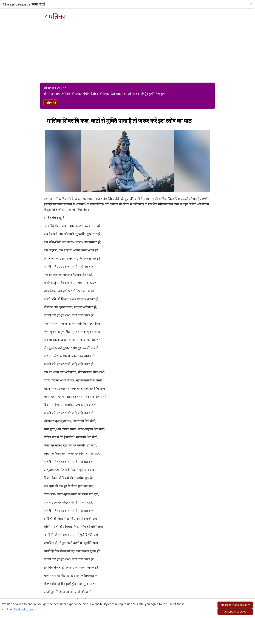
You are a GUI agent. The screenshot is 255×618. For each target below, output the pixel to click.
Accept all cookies (235, 611)
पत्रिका (55, 17)
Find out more (23, 609)
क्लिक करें (51, 102)
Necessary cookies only (235, 604)
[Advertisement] (127, 52)
